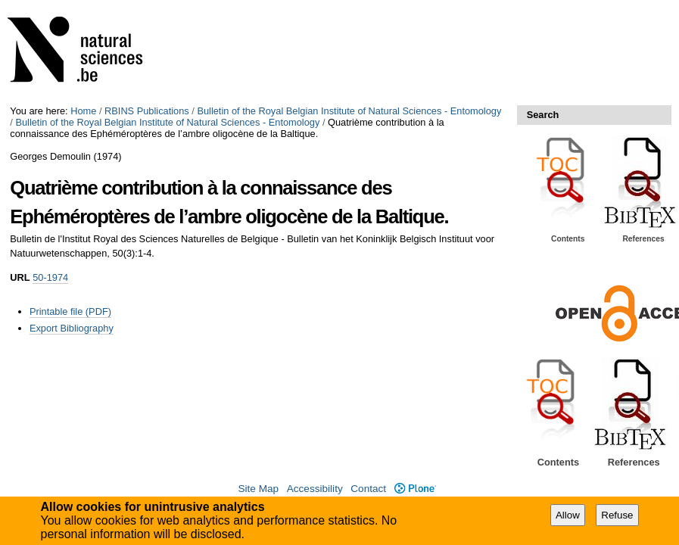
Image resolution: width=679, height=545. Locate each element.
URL (20, 277)
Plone (415, 488)
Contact (368, 488)
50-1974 (50, 277)
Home (83, 111)
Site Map (258, 488)
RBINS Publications (146, 111)
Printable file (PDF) (70, 311)
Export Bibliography (72, 328)
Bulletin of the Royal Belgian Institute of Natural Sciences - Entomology (349, 111)
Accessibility (315, 488)
